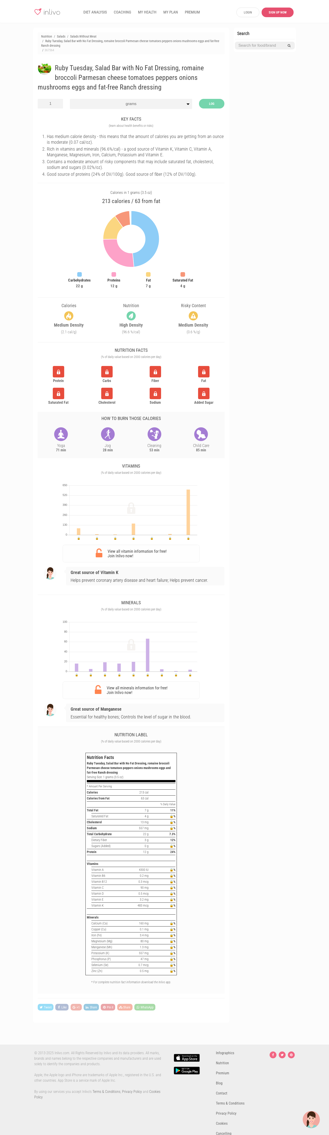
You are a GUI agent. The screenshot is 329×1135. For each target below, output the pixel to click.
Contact (221, 1093)
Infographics (225, 1053)
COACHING (122, 12)
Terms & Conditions (106, 1091)
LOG (211, 104)
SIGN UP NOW (278, 12)
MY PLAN (170, 12)
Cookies (222, 1123)
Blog (219, 1083)
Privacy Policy (132, 1091)
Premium (222, 1073)
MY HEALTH (147, 12)
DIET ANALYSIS (95, 12)
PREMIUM (192, 12)
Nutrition (222, 1063)
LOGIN (248, 12)
